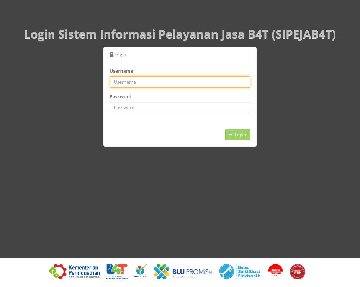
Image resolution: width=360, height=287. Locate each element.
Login (237, 134)
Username (121, 71)
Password (120, 96)
